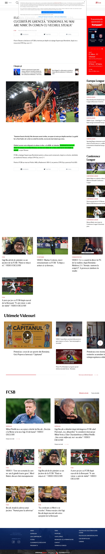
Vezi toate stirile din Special (88, 375)
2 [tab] (93, 49)
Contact (57, 542)
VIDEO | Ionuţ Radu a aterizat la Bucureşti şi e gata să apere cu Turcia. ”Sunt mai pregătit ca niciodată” (68, 341)
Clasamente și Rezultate (38, 542)
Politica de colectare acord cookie (46, 16)
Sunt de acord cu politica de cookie (52, 12)
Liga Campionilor (35, 536)
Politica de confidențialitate (88, 535)
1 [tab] (91, 49)
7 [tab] (100, 49)
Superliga (9, 426)
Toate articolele (95, 393)
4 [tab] (96, 49)
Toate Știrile (59, 536)
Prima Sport (41, 552)
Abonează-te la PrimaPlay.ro (64, 539)
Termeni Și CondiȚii (60, 545)
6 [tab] (99, 49)
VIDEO (32, 530)
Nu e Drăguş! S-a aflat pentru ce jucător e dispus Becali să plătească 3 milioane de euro (62, 72)
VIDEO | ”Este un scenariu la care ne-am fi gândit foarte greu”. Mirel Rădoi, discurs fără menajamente (20, 473)
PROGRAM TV (34, 545)
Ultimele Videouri (19, 315)
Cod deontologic (84, 538)
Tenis (56, 530)
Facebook (13, 542)
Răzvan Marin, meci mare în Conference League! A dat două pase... (95, 224)
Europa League (91, 97)
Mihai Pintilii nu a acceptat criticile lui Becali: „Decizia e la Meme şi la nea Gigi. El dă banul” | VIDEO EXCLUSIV (28, 432)
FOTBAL (32, 539)
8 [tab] (102, 48)
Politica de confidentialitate (60, 16)
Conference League (92, 176)
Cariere (81, 541)
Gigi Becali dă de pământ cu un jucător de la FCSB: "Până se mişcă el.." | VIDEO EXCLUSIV (16, 263)
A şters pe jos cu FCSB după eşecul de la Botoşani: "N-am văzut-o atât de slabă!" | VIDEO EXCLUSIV (16, 303)
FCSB (15, 30)
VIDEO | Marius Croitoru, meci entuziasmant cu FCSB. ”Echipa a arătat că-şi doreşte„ (50, 263)
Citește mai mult (13, 439)
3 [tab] (94, 49)
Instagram (19, 542)
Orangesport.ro (77, 257)
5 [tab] (97, 49)
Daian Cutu (27, 30)
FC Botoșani (40, 257)
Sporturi (57, 533)
